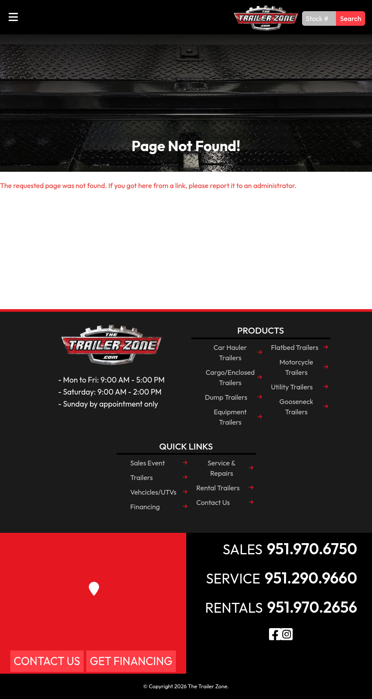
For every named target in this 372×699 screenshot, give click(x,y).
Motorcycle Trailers (296, 367)
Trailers (141, 477)
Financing (145, 506)
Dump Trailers (226, 397)
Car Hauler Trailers (230, 352)
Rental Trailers (218, 487)
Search (350, 18)
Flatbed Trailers (295, 347)
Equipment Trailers (230, 416)
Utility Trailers (292, 387)
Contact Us (213, 502)
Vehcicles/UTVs (153, 492)
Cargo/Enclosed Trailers (230, 377)
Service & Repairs (222, 468)
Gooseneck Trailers (296, 406)
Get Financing (131, 661)
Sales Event (147, 463)
